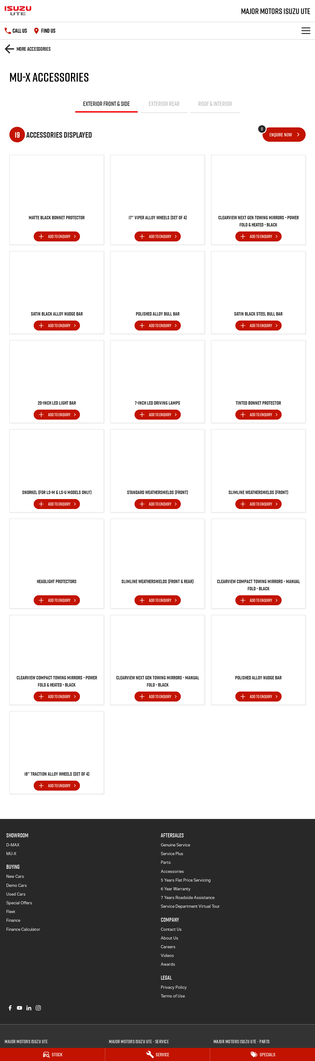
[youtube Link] (19, 1008)
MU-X (11, 853)
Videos (167, 955)
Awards (168, 964)
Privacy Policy (174, 987)
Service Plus (172, 853)
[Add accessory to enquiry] (57, 236)
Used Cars (16, 894)
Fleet (10, 911)
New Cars (15, 876)
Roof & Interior (215, 103)
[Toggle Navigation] (306, 30)
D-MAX (12, 845)
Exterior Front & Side (106, 103)
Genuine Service (175, 845)
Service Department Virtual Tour (190, 906)
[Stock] (52, 1054)
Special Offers (19, 903)
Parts (166, 862)
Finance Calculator (23, 929)
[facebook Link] (10, 1008)
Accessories (172, 871)
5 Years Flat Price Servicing (186, 880)
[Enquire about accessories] (284, 134)
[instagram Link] (38, 1008)
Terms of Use (173, 996)
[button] (57, 183)
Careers (168, 946)
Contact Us (171, 929)
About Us (169, 938)
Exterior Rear (164, 103)
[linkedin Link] (29, 1008)
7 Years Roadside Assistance (187, 897)
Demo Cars (16, 885)
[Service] (157, 1054)
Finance (13, 920)
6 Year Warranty (175, 889)
